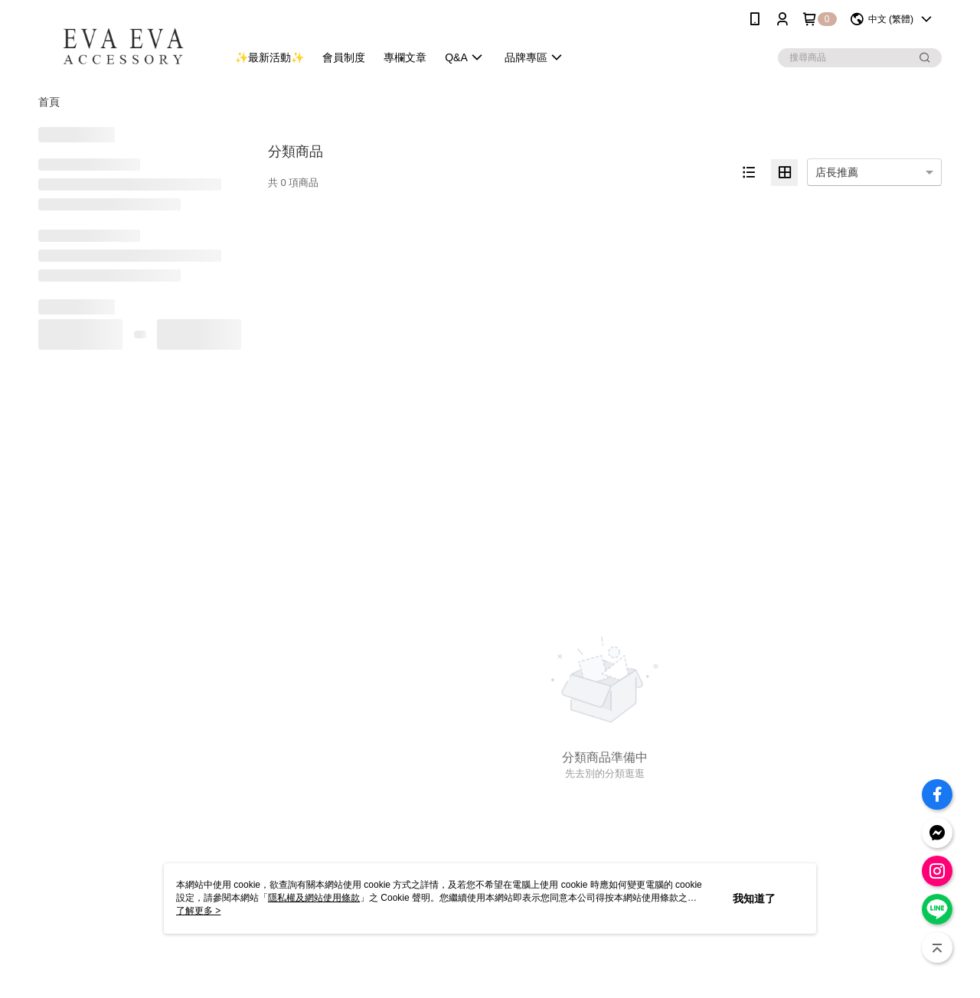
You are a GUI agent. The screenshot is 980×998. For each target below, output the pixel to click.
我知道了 (754, 898)
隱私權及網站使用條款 (314, 897)
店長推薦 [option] (836, 172)
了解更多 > (198, 910)
